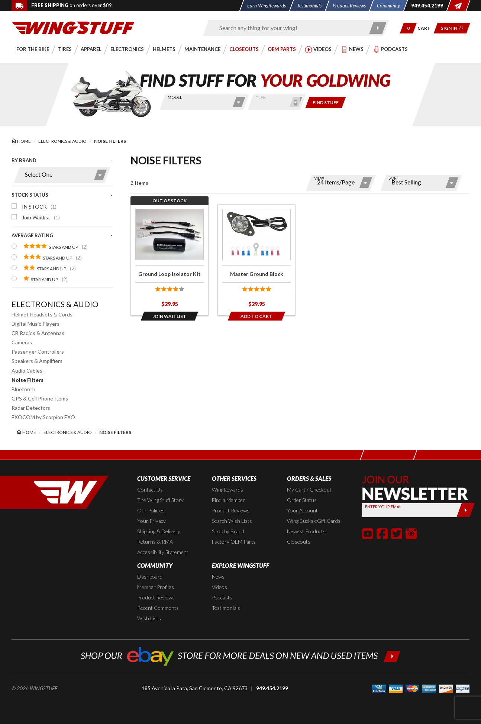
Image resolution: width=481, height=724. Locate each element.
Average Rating (32, 235)
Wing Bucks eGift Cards (313, 521)
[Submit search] (378, 28)
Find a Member (228, 500)
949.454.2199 (272, 688)
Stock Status (30, 195)
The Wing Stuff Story (160, 500)
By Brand (24, 160)
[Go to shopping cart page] (427, 28)
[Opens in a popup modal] (169, 316)
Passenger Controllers (38, 351)
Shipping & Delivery (158, 531)
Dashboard (149, 576)
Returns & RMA (155, 541)
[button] (408, 28)
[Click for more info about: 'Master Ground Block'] (256, 260)
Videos (219, 587)
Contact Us (150, 489)
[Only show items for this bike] (325, 102)
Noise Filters (27, 380)
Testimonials (226, 608)
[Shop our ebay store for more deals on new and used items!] (240, 655)
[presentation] (62, 224)
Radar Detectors (31, 408)
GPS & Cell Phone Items (40, 398)
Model (175, 97)
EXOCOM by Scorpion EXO (43, 417)
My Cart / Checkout (309, 489)
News (218, 576)
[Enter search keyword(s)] (289, 28)
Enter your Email (384, 506)
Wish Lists (149, 618)
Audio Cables (27, 370)
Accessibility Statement (162, 552)
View (319, 178)
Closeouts (298, 541)
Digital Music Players (35, 324)
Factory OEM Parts (234, 541)
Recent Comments (158, 608)
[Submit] (465, 510)
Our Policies (151, 510)
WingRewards (227, 489)
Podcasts (222, 597)
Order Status (302, 500)
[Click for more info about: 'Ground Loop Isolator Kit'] (169, 260)
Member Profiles (155, 587)
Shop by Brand (228, 531)
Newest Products (306, 531)
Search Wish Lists (232, 521)
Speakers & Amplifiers (37, 361)
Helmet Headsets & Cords (42, 314)
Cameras (22, 342)
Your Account (302, 510)
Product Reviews (230, 510)
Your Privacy (151, 521)
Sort (393, 178)
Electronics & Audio (55, 304)
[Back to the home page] (73, 27)
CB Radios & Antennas (38, 333)
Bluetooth (23, 389)
